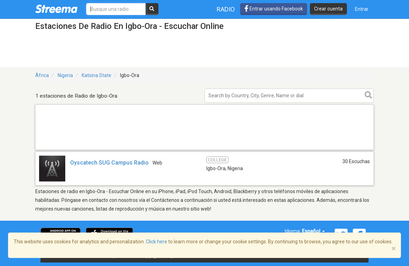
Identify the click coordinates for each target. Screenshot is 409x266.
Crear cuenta (328, 9)
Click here (156, 241)
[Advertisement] (204, 149)
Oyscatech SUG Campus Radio (109, 162)
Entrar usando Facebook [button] (273, 9)
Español (313, 231)
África (42, 75)
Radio (226, 9)
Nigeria (65, 75)
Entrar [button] (362, 9)
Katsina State (96, 75)
